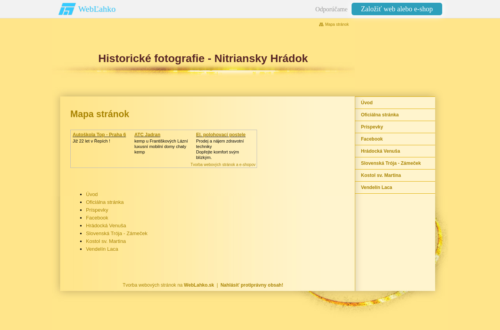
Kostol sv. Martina (106, 241)
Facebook (97, 218)
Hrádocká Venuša (106, 225)
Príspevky (97, 210)
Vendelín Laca (102, 249)
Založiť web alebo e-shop (397, 9)
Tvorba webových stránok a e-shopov (223, 164)
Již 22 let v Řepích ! (91, 141)
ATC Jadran (147, 134)
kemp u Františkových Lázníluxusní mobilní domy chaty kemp (161, 146)
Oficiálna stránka (105, 202)
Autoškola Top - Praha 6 (99, 134)
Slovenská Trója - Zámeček (117, 233)
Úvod (92, 194)
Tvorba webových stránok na (168, 285)
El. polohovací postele (221, 134)
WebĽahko (97, 9)
